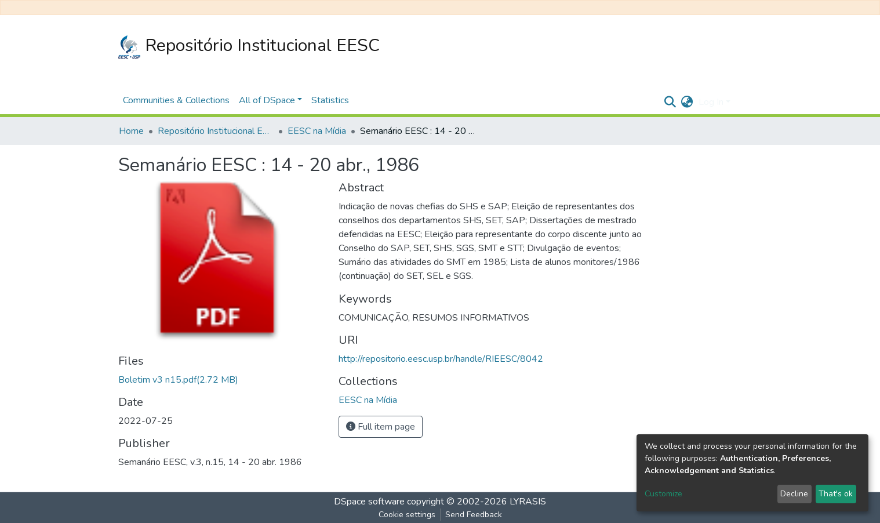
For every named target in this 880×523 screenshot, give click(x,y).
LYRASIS (528, 501)
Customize (663, 493)
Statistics (330, 100)
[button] (686, 102)
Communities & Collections (176, 100)
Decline (794, 493)
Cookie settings (407, 514)
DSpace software (369, 501)
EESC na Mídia (317, 131)
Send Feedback (473, 514)
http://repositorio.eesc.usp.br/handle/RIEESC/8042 (441, 359)
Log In (711, 102)
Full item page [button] (380, 426)
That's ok (836, 493)
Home (131, 131)
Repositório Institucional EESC (249, 46)
